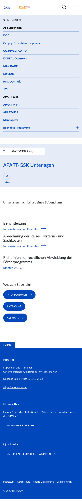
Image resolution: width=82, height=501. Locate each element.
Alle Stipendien (12, 27)
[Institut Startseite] (24, 7)
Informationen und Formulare (21, 229)
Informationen (17, 294)
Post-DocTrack (12, 81)
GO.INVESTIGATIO (15, 50)
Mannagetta (10, 120)
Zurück (8, 345)
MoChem (8, 73)
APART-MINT (11, 104)
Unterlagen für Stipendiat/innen (29, 454)
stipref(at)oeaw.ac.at (15, 387)
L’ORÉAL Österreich (15, 58)
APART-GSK (10, 97)
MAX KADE (10, 66)
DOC (6, 35)
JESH (6, 89)
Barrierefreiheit (64, 481)
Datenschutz (23, 481)
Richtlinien (10, 268)
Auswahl (13, 317)
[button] (64, 7)
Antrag (12, 306)
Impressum (8, 481)
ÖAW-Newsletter (18, 425)
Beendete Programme (16, 127)
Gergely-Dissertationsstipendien (22, 43)
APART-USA (10, 112)
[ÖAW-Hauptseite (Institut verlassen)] (7, 7)
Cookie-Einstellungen (43, 481)
